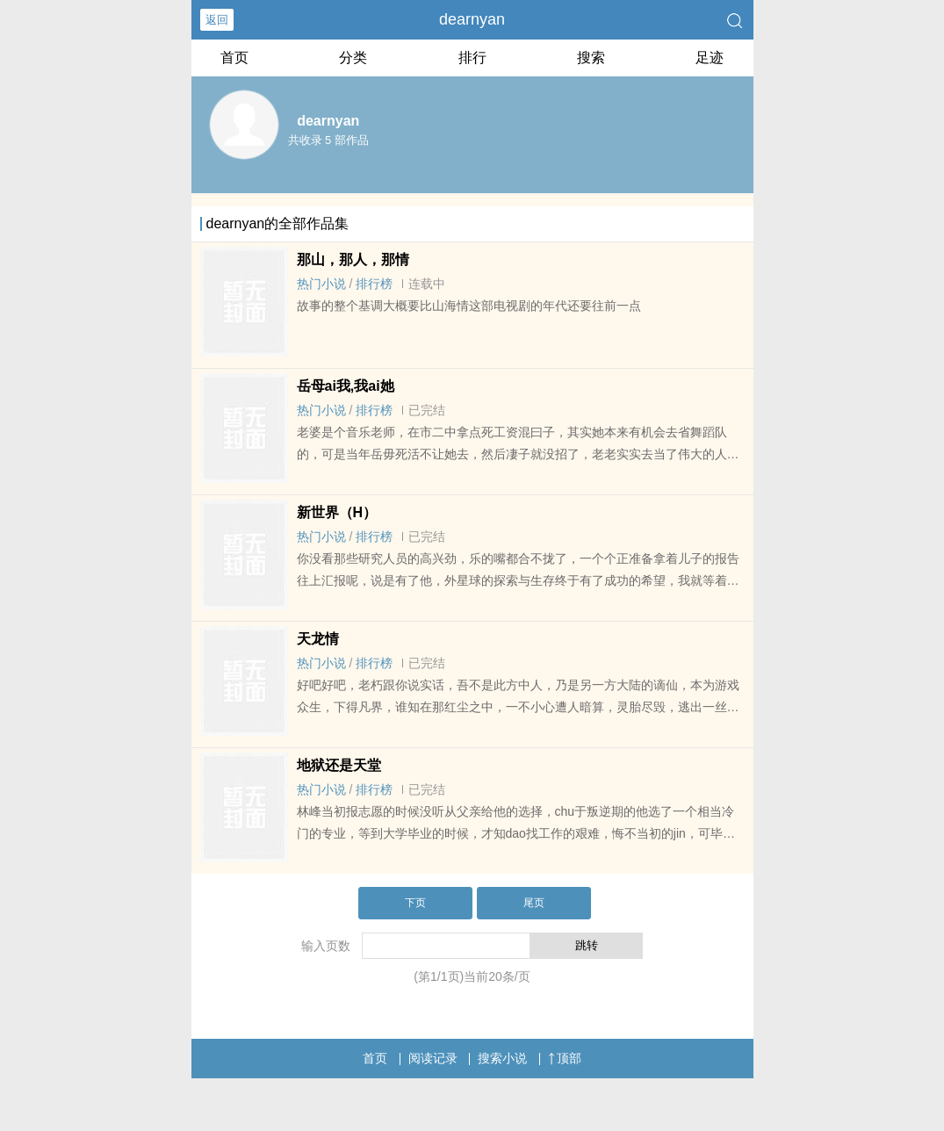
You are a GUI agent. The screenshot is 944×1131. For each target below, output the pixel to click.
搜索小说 (502, 1058)
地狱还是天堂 (339, 765)
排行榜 (374, 284)
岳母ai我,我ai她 (345, 385)
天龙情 (318, 638)
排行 (472, 57)
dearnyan (472, 19)
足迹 (709, 57)
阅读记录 (433, 1058)
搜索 (591, 57)
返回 (216, 19)
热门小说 (321, 284)
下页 (415, 903)
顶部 (564, 1058)
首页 (234, 57)
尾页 (533, 903)
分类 (353, 57)
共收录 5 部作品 (328, 140)
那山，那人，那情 (353, 259)
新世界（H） (337, 512)
